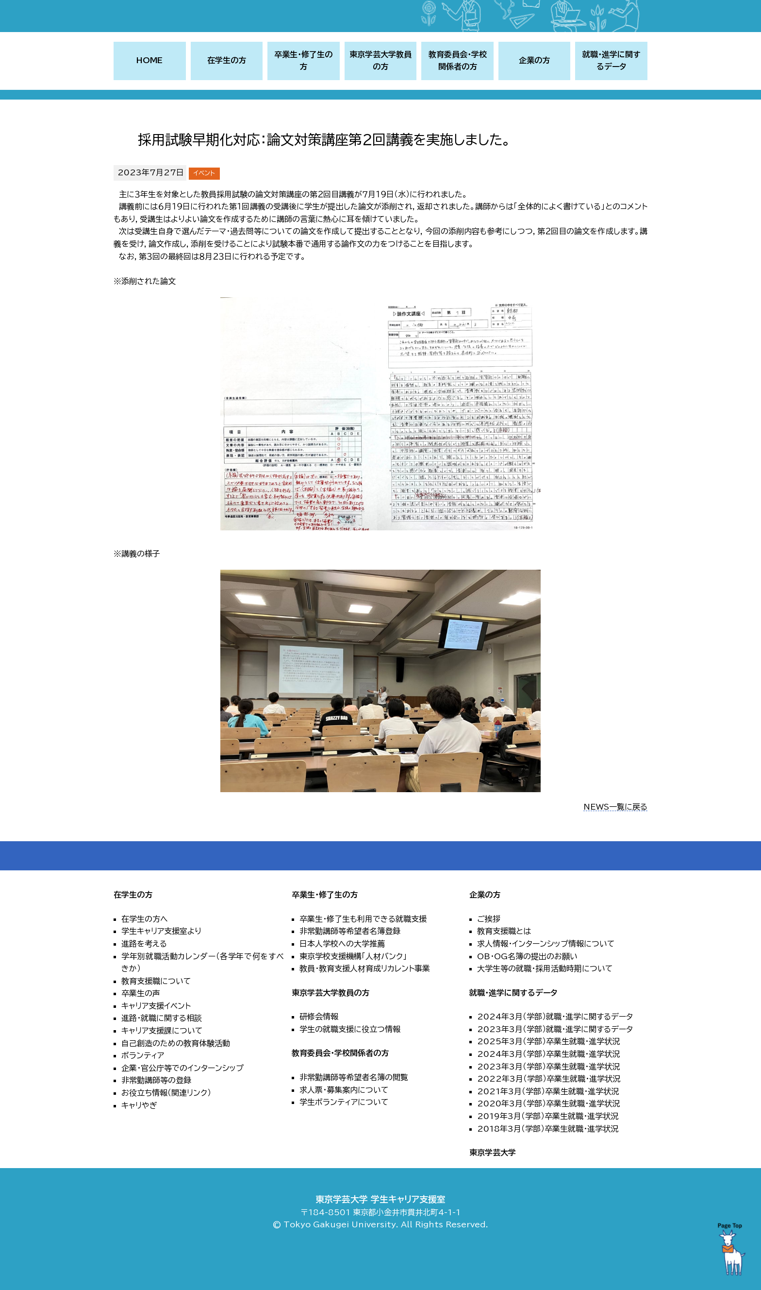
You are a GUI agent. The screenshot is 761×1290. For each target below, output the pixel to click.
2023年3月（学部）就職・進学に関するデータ (555, 1064)
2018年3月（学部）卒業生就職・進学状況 (547, 1163)
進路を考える (144, 978)
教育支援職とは (504, 965)
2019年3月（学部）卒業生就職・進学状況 (547, 1150)
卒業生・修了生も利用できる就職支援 (363, 953)
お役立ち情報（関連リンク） (166, 1127)
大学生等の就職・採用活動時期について (545, 1003)
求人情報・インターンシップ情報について (546, 978)
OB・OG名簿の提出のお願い (527, 990)
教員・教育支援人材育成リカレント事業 (364, 1003)
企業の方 (484, 929)
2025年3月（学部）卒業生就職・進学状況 (548, 1076)
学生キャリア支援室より (161, 965)
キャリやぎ (139, 1139)
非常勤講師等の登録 (156, 1115)
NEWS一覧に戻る (615, 841)
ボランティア (142, 1090)
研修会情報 (318, 1051)
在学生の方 (133, 929)
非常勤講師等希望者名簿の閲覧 (353, 1112)
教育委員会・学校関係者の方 (340, 1087)
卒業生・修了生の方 (325, 929)
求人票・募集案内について (344, 1124)
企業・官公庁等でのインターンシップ (182, 1102)
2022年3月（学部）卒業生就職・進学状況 (548, 1113)
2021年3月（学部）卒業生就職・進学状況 (548, 1126)
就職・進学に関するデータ (513, 1027)
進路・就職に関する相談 (161, 1052)
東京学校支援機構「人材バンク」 (353, 990)
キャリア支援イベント (156, 1040)
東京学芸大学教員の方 (330, 1027)
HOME (149, 95)
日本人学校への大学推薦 (342, 978)
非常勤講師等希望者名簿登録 (349, 965)
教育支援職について (156, 1015)
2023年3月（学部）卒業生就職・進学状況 (548, 1100)
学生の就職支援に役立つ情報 (349, 1064)
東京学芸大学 (492, 1187)
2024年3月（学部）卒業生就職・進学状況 (548, 1088)
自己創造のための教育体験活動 (175, 1077)
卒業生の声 (140, 1028)
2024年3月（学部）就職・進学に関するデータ (555, 1051)
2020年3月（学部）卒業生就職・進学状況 (548, 1138)
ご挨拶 (488, 953)
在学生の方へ (144, 953)
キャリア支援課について (162, 1065)
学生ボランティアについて (344, 1136)
